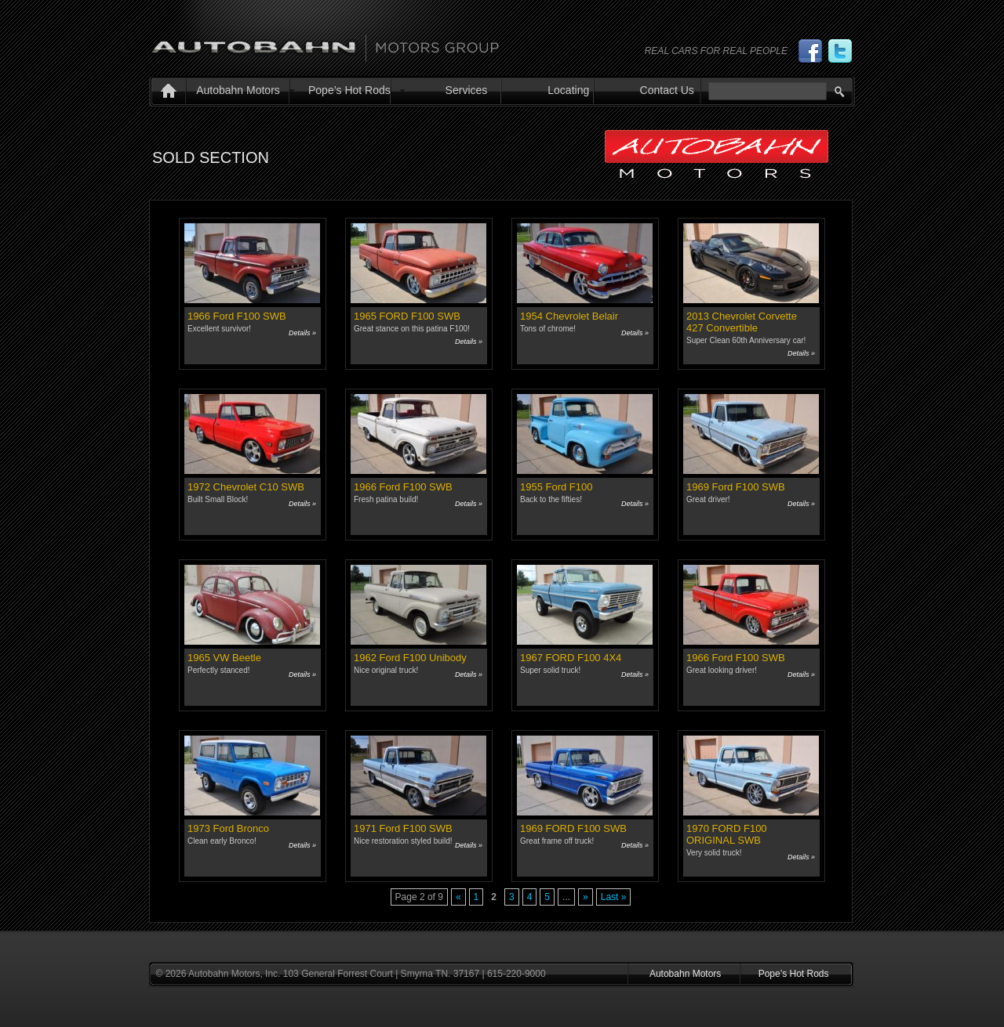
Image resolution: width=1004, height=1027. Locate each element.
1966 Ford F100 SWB (236, 316)
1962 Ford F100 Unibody (410, 658)
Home (165, 92)
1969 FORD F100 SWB (573, 828)
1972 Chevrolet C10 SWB (245, 487)
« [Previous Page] (458, 896)
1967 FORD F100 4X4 (570, 658)
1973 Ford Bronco (228, 828)
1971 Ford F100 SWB (403, 828)
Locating (568, 90)
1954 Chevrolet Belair (569, 316)
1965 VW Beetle (224, 658)
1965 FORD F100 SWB (407, 316)
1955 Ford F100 (556, 487)
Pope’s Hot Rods (349, 90)
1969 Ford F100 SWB (735, 487)
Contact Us (667, 90)
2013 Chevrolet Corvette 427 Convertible (741, 322)
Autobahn (325, 41)
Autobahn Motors (238, 90)
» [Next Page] (585, 896)
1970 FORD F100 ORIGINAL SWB (726, 834)
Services (467, 90)
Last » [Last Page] (614, 896)
